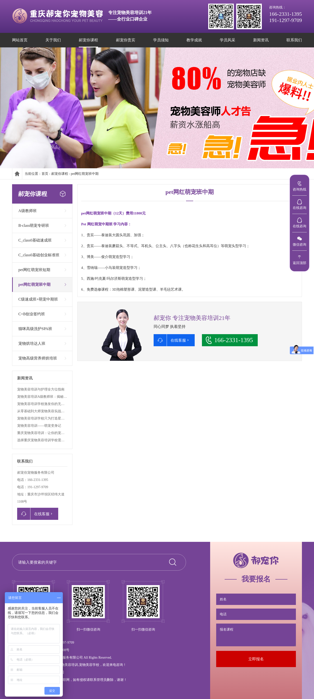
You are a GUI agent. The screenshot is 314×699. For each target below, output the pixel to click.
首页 (45, 174)
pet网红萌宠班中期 (85, 174)
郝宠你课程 (59, 174)
